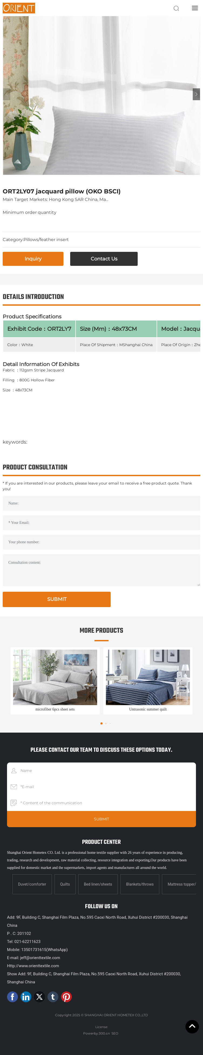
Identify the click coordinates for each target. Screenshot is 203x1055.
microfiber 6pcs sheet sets (55, 709)
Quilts (65, 884)
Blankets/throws (140, 884)
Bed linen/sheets (98, 884)
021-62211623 (27, 941)
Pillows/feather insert (46, 239)
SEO (114, 1033)
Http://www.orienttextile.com (33, 965)
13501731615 (33, 949)
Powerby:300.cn (96, 1033)
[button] (196, 94)
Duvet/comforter (32, 884)
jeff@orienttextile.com (39, 957)
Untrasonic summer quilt (148, 709)
